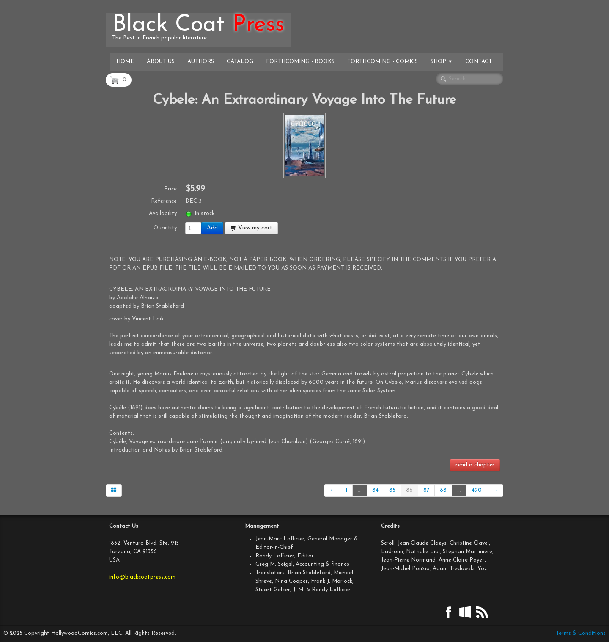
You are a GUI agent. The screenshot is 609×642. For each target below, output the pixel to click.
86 (409, 490)
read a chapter (474, 465)
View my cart (251, 228)
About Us (161, 61)
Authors (200, 61)
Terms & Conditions (581, 633)
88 (443, 490)
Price (170, 189)
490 (477, 490)
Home (125, 61)
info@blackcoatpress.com (142, 577)
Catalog (240, 61)
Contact (478, 61)
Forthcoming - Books (300, 61)
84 (375, 490)
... (360, 490)
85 (392, 490)
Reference (164, 201)
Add (212, 228)
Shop (442, 61)
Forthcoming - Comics (382, 61)
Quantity (165, 228)
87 (426, 490)
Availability (163, 213)
